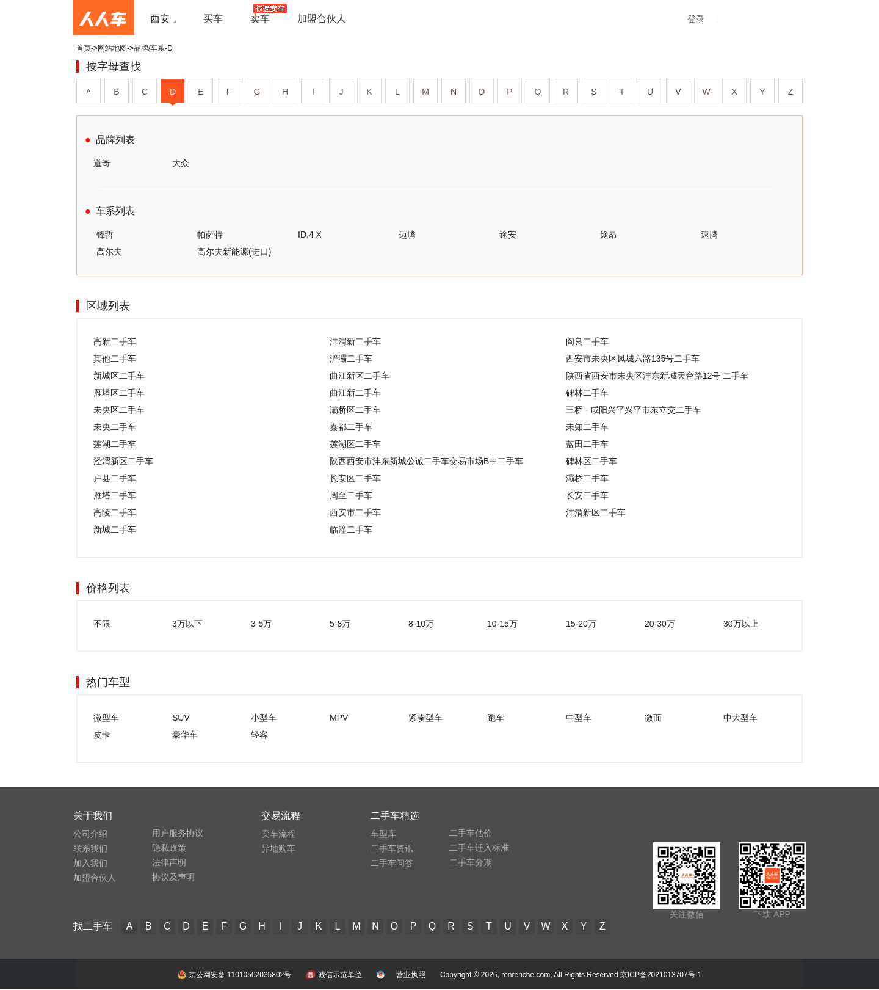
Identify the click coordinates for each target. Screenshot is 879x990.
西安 (160, 18)
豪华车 (185, 735)
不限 (101, 623)
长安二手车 (587, 495)
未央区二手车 (119, 410)
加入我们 (90, 863)
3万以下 (187, 623)
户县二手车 (114, 478)
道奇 (101, 163)
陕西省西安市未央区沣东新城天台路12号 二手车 (657, 375)
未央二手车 (114, 427)
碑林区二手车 (591, 461)
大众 (180, 163)
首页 (83, 48)
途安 (507, 234)
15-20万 (581, 623)
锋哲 (105, 234)
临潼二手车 (351, 529)
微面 (653, 717)
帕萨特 (210, 234)
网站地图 (112, 48)
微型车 (106, 717)
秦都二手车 (351, 427)
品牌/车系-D (153, 48)
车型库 (383, 834)
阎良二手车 (587, 341)
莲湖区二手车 (355, 444)
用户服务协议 (177, 833)
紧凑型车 (425, 717)
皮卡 (101, 735)
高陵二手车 (114, 512)
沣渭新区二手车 (596, 512)
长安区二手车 (355, 478)
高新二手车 (114, 341)
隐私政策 (169, 848)
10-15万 (502, 623)
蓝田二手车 (587, 444)
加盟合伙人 (94, 878)
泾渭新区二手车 (123, 461)
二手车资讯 (392, 848)
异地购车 (278, 848)
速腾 (709, 234)
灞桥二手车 (587, 478)
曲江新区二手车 (359, 375)
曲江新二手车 (355, 393)
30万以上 (741, 623)
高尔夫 (109, 252)
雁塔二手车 (114, 495)
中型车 (578, 717)
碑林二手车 (587, 393)
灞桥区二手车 (355, 410)
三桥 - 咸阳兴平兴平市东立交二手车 (633, 410)
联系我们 (90, 848)
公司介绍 (90, 834)
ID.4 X (310, 234)
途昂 (608, 234)
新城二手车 (114, 529)
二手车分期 (470, 862)
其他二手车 (114, 358)
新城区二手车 (119, 375)
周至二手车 (351, 495)
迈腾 (407, 234)
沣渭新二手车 (355, 341)
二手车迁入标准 (479, 848)
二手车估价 (470, 833)
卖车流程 (278, 834)
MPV (339, 717)
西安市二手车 (355, 512)
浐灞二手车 (351, 358)
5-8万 (340, 623)
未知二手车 (587, 427)
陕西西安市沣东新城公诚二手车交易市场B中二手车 (426, 461)
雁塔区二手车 (119, 393)
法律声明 (169, 862)
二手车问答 (392, 863)
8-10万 (421, 623)
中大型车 (740, 717)
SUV (181, 717)
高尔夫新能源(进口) (234, 252)
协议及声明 (173, 877)
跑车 (495, 717)
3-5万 (261, 623)
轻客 (259, 735)
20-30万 (660, 623)
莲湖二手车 (114, 444)
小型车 (264, 717)
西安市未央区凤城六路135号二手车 (633, 358)
